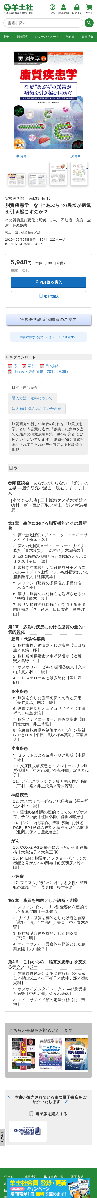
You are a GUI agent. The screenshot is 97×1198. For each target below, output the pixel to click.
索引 (31, 365)
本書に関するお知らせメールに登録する (48, 337)
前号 (21, 156)
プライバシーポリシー (40, 1190)
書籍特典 (88, 36)
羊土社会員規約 (74, 1190)
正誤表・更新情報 (60, 1183)
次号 (75, 156)
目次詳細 (53, 365)
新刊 (7, 36)
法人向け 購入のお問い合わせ (37, 409)
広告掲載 (33, 1183)
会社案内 (10, 1177)
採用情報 (30, 1177)
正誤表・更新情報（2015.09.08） (41, 371)
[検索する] (88, 22)
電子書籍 (77, 1177)
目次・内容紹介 (25, 387)
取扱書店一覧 (53, 1177)
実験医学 (22, 36)
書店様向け (12, 1183)
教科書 (70, 36)
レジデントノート (47, 36)
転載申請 (10, 1190)
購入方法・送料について (32, 398)
